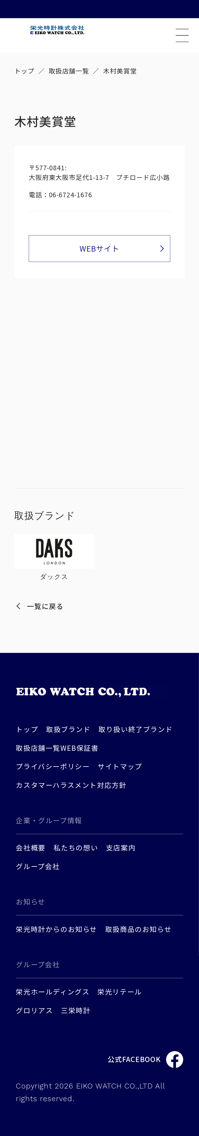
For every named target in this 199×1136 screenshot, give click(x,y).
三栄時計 (75, 1010)
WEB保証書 (79, 748)
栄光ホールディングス (52, 991)
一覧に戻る (45, 606)
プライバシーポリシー (53, 766)
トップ (24, 70)
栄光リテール (119, 991)
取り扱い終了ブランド (135, 729)
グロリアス (34, 1010)
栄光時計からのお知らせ (56, 929)
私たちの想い (76, 847)
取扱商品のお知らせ (138, 929)
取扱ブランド (68, 729)
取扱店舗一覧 (69, 70)
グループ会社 (38, 866)
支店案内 (121, 847)
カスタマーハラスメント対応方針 (71, 785)
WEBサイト (100, 248)
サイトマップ (120, 766)
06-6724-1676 (71, 194)
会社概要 (30, 847)
